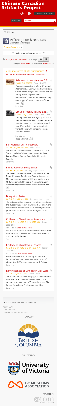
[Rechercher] (54, 20)
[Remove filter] (21, 47)
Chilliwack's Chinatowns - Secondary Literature (31, 219)
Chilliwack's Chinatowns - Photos (23, 245)
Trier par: (16, 63)
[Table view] (46, 59)
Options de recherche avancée (28, 53)
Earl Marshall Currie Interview (22, 144)
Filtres (9, 32)
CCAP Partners (9, 309)
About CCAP (8, 307)
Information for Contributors (15, 312)
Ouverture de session (45, 13)
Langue (21, 13)
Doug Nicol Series (15, 196)
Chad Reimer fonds (24, 228)
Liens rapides (29, 13)
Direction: (38, 63)
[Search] (40, 20)
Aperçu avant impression (15, 59)
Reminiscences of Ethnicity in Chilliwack (27, 270)
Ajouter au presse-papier (51, 80)
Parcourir (16, 20)
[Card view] (40, 59)
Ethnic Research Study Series (21, 167)
